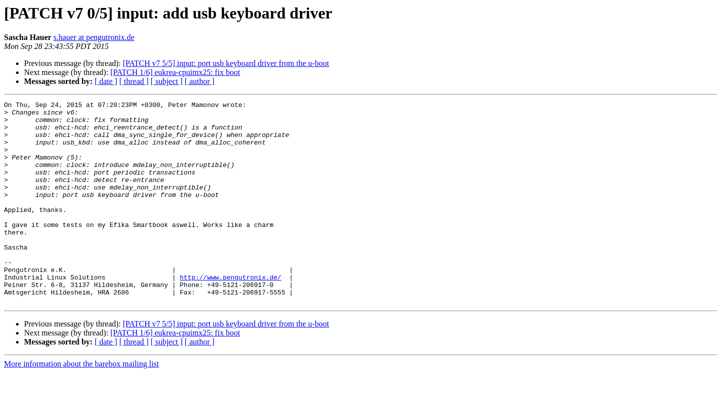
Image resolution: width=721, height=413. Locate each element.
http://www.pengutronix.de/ (230, 313)
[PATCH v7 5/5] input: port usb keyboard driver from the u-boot (226, 63)
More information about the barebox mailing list (81, 404)
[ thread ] (134, 81)
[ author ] (200, 81)
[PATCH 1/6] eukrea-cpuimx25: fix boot (175, 72)
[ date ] (106, 81)
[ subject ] (167, 81)
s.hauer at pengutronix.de (94, 37)
